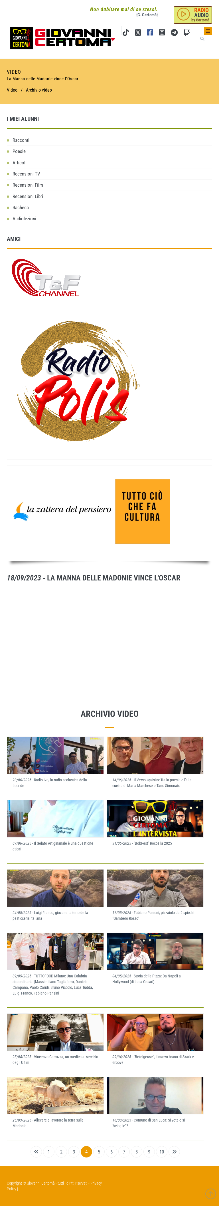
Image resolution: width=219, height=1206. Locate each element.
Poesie (19, 151)
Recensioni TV (26, 174)
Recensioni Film (28, 185)
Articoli (20, 163)
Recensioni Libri (28, 196)
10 (161, 1152)
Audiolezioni (24, 218)
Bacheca (21, 207)
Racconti (21, 140)
